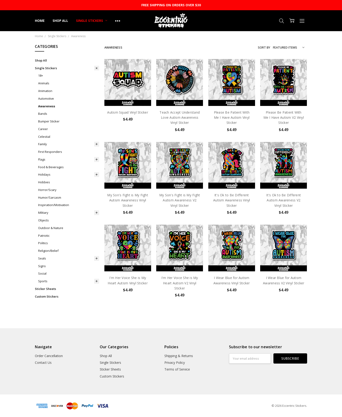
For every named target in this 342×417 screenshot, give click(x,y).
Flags (41, 159)
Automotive (46, 98)
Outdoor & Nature (50, 228)
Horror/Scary (47, 190)
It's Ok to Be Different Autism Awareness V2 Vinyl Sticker (283, 200)
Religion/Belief (48, 251)
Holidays (44, 174)
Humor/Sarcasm (49, 197)
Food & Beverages (51, 167)
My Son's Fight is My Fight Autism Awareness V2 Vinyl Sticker (179, 200)
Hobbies (44, 182)
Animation (45, 91)
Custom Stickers (46, 296)
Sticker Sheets (45, 289)
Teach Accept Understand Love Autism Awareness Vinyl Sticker (179, 117)
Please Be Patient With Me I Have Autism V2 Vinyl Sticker (283, 117)
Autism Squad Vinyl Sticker (127, 112)
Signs (42, 266)
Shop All (60, 20)
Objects (43, 220)
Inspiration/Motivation (53, 205)
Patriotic (44, 235)
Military (43, 212)
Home (39, 20)
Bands (42, 114)
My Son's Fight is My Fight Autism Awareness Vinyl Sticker (127, 200)
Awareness (46, 106)
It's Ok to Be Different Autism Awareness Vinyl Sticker (231, 200)
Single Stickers (91, 20)
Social (42, 273)
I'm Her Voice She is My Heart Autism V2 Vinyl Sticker (179, 283)
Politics (43, 243)
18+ (40, 75)
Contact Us (43, 362)
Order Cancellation (49, 356)
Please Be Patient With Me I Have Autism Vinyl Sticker (232, 117)
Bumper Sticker (49, 121)
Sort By (264, 47)
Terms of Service (177, 369)
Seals (42, 258)
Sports (42, 281)
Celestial (44, 137)
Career (43, 129)
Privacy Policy (174, 362)
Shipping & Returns (178, 356)
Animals (43, 83)
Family (42, 144)
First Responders (50, 152)
